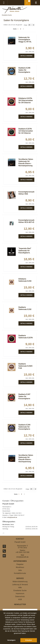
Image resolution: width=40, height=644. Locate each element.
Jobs (20, 570)
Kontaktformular (20, 573)
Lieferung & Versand (20, 584)
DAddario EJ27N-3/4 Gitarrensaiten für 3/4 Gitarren (25, 100)
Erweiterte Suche (7, 15)
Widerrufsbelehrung (20, 581)
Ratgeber (20, 564)
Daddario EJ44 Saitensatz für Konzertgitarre (24, 427)
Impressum (20, 593)
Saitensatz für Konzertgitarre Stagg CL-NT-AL (25, 40)
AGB (20, 599)
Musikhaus (20, 567)
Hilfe (20, 587)
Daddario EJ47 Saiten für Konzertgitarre (24, 396)
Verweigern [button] (11, 640)
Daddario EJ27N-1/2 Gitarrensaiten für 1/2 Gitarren (25, 131)
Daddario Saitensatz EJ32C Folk (25, 366)
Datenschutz (20, 596)
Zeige (25, 25)
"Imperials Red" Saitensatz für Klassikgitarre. (24, 251)
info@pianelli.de (12, 517)
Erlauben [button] (28, 640)
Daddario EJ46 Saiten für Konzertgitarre (24, 70)
